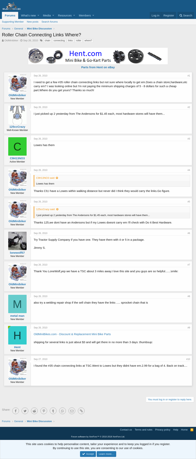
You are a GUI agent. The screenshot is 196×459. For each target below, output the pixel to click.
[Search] (185, 15)
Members (85, 15)
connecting (59, 40)
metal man (17, 315)
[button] (38, 15)
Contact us (126, 429)
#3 (189, 138)
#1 (189, 75)
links (70, 40)
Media (47, 15)
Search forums (50, 21)
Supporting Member (13, 21)
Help (175, 429)
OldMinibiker (11, 40)
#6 (189, 233)
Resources (65, 15)
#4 (189, 170)
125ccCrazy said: (45, 209)
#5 (189, 201)
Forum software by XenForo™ (98, 436)
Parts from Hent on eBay (98, 67)
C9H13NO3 (17, 158)
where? (88, 40)
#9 (189, 327)
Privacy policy (162, 429)
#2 (189, 107)
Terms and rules (143, 429)
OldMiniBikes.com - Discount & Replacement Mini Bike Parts (72, 334)
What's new (28, 15)
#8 (189, 296)
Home (184, 429)
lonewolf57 (17, 252)
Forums (10, 15)
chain (47, 40)
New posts (32, 21)
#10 (188, 359)
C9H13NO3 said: (45, 177)
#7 (189, 264)
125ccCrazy (17, 126)
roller (78, 40)
